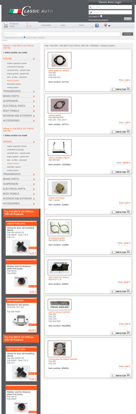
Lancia (81, 404)
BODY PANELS (11, 111)
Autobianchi (8, 404)
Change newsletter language (13, 410)
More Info (32, 165)
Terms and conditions (65, 410)
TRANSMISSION (12, 91)
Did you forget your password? (98, 20)
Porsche (25, 406)
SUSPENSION (10, 101)
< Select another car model (15, 52)
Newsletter (46, 25)
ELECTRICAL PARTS (14, 106)
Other (62, 406)
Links (62, 25)
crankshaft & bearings (15, 67)
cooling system (12, 88)
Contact (37, 410)
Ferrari (62, 404)
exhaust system (13, 81)
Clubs (81, 25)
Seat (43, 406)
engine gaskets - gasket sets (18, 74)
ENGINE (7, 58)
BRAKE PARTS (11, 96)
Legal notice (46, 410)
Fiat (43, 404)
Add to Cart (123, 89)
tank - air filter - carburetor (17, 77)
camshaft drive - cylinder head (18, 70)
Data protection (78, 410)
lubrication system (14, 84)
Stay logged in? (95, 16)
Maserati (100, 404)
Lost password (28, 410)
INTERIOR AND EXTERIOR (17, 115)
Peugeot (7, 406)
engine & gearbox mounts (17, 63)
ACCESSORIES (11, 120)
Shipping (54, 410)
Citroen (25, 404)
